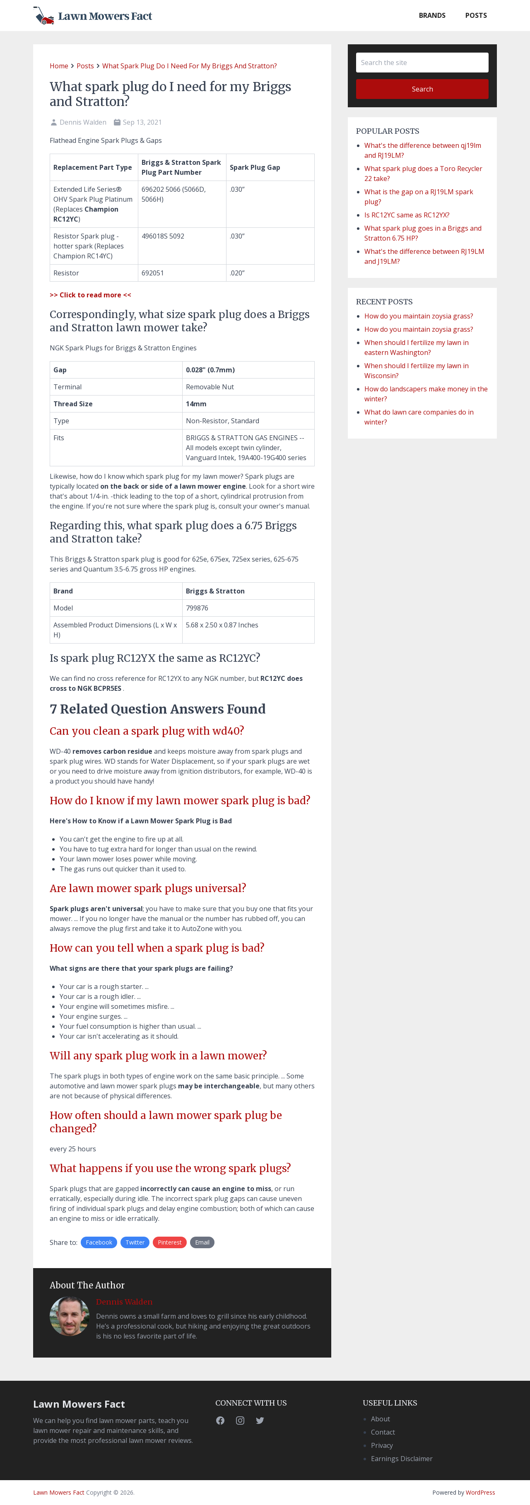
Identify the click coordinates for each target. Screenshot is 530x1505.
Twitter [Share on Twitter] (135, 1242)
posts (85, 65)
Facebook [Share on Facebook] (99, 1242)
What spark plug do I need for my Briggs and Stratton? (189, 65)
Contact (383, 1432)
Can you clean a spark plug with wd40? (147, 731)
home (59, 65)
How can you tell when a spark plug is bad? (157, 948)
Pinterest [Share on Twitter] (170, 1242)
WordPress (480, 1492)
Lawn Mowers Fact (79, 1404)
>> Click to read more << (90, 294)
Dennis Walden (124, 1302)
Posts (476, 15)
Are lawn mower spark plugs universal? (148, 888)
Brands (432, 15)
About (380, 1418)
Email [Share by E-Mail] (202, 1242)
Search (422, 89)
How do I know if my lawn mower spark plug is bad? (180, 800)
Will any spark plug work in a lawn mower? (158, 1055)
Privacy (382, 1445)
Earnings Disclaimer (402, 1458)
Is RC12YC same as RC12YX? (407, 214)
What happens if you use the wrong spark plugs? (170, 1168)
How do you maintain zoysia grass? (418, 316)
